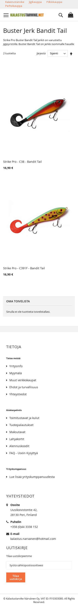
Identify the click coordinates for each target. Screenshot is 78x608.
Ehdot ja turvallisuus (23, 387)
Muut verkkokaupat (22, 380)
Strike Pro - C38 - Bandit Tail (22, 162)
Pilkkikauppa (54, 2)
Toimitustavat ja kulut (24, 418)
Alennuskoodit (19, 446)
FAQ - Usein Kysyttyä (23, 453)
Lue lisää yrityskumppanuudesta (32, 477)
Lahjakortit (16, 439)
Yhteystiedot (18, 394)
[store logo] (27, 15)
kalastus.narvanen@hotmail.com (33, 539)
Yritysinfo (15, 366)
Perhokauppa (13, 6)
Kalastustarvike (14, 2)
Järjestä (41, 53)
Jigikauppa (35, 2)
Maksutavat (17, 432)
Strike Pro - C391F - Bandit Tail (24, 268)
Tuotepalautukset (21, 425)
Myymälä (15, 373)
